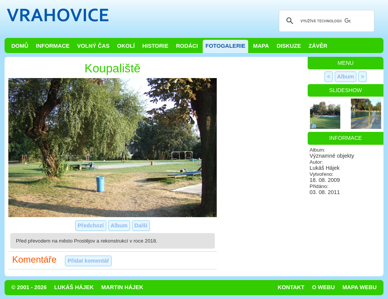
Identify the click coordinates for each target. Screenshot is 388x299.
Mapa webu (360, 287)
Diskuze (289, 46)
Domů (19, 46)
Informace (53, 46)
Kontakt (291, 287)
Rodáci (187, 46)
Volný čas (93, 46)
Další (141, 225)
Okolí (126, 46)
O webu (323, 287)
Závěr (317, 46)
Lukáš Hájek (74, 287)
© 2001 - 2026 (29, 287)
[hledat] (325, 20)
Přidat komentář (88, 261)
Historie (155, 46)
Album (119, 225)
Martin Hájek (122, 287)
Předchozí (91, 225)
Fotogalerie (225, 46)
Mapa (261, 46)
